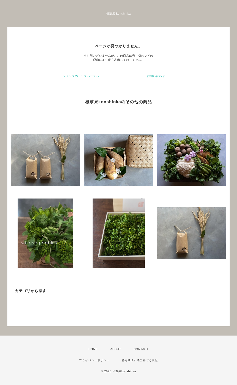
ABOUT (115, 349)
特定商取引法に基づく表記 (140, 360)
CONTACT (141, 349)
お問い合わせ (156, 76)
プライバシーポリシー (94, 360)
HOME (93, 349)
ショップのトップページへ (81, 76)
